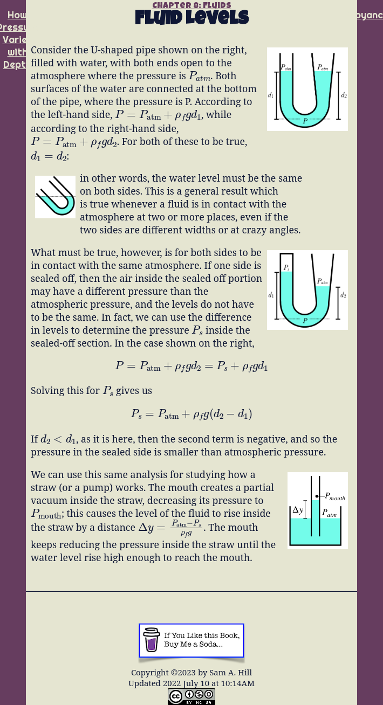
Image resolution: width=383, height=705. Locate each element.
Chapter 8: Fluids (191, 6)
